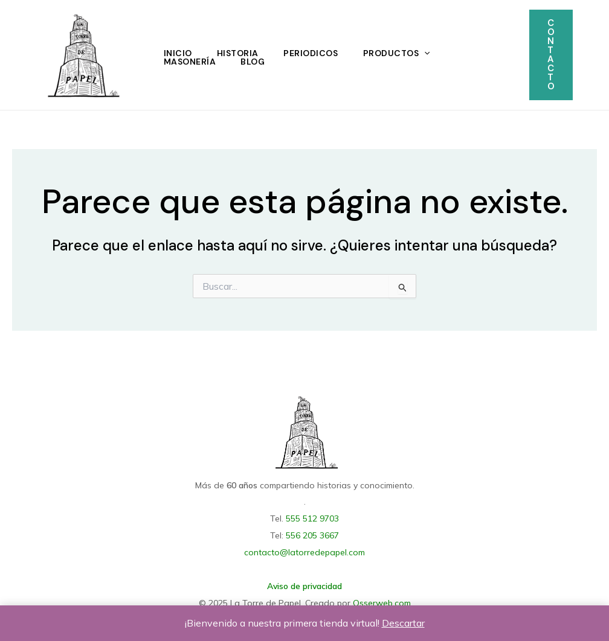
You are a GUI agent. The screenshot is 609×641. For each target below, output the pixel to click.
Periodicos (315, 53)
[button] (551, 55)
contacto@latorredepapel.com (304, 550)
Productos (402, 53)
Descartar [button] (403, 623)
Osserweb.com (382, 600)
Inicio (178, 53)
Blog (255, 61)
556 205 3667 (312, 534)
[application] (430, 53)
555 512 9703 (312, 517)
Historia (240, 53)
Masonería (190, 61)
